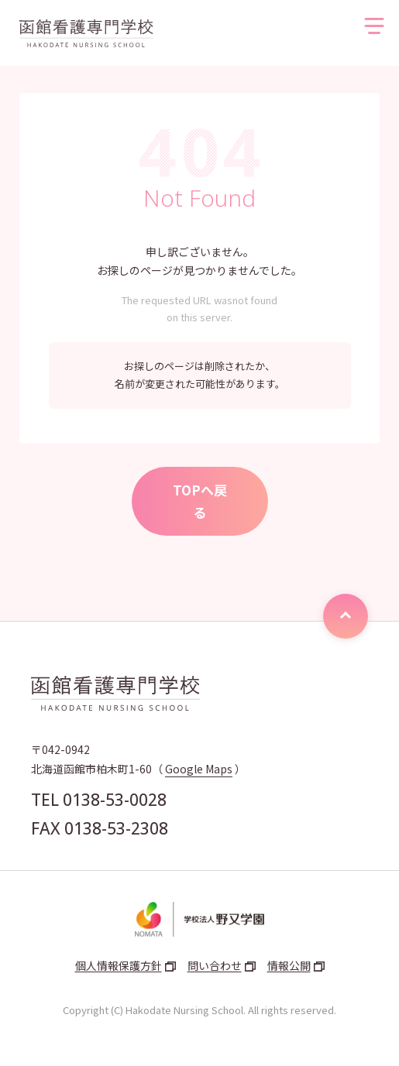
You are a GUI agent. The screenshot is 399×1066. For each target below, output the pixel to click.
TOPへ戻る (200, 501)
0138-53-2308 (116, 828)
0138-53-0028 (115, 800)
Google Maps (198, 768)
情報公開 (289, 965)
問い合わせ (214, 965)
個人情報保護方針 (118, 965)
